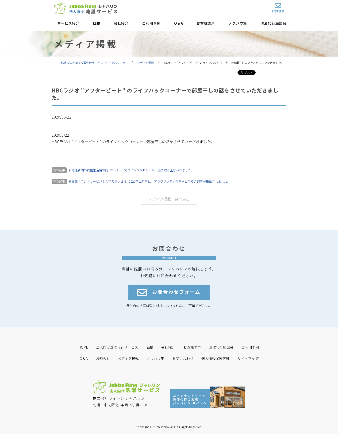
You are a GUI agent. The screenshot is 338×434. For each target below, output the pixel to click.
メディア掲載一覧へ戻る (169, 199)
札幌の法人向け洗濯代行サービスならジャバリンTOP (94, 63)
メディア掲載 (145, 63)
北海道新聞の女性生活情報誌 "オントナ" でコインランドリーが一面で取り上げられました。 (131, 170)
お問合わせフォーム (169, 293)
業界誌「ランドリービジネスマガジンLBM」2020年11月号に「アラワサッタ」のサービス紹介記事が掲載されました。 (150, 181)
